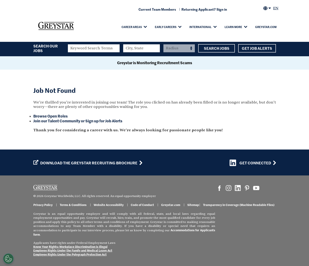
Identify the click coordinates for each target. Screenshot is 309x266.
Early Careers (165, 27)
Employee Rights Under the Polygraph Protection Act (70, 254)
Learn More (233, 27)
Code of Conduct (142, 205)
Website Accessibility (109, 205)
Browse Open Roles (50, 116)
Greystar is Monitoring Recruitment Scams (154, 62)
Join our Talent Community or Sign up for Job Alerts (77, 120)
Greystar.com (266, 27)
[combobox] (141, 48)
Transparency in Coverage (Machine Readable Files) (238, 205)
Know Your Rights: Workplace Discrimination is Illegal (70, 246)
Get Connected (250, 163)
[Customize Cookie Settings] (8, 258)
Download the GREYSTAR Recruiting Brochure (85, 163)
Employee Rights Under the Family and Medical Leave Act (72, 250)
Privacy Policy (43, 205)
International (200, 27)
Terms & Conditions (73, 205)
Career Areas (132, 27)
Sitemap (193, 205)
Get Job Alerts (257, 48)
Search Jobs (216, 48)
